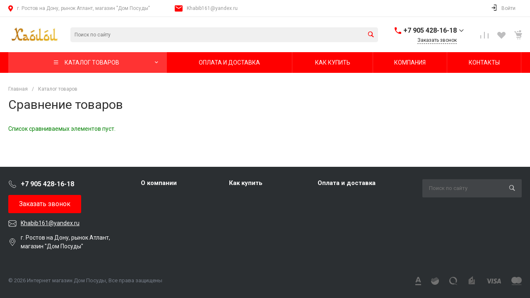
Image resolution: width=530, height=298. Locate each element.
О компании (159, 183)
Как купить (246, 183)
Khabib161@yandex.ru (212, 8)
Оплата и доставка (347, 183)
